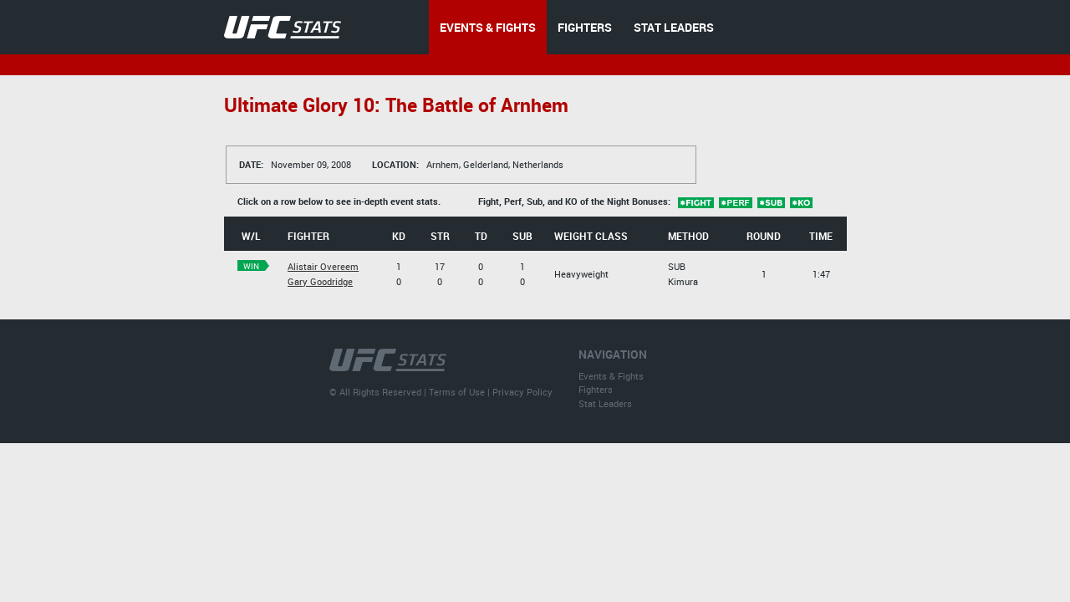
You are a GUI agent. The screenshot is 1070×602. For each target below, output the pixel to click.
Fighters (595, 389)
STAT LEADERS (674, 27)
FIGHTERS (585, 27)
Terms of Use (457, 391)
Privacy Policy (522, 391)
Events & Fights (611, 376)
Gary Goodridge (320, 281)
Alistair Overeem (323, 266)
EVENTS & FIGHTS (488, 27)
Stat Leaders (605, 403)
